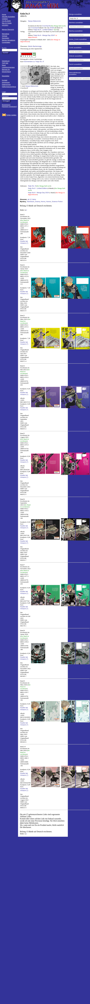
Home (4, 14)
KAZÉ (52, 28)
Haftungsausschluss (9, 87)
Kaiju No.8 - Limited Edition (43, 30)
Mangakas (5, 34)
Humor (48, 201)
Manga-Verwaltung (8, 40)
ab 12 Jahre (32, 199)
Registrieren (6, 105)
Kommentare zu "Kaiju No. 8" (34, 61)
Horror (43, 201)
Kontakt (4, 80)
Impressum (6, 82)
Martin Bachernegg (34, 46)
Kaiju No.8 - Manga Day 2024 (44, 35)
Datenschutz (6, 84)
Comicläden (6, 42)
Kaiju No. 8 (32, 186)
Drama (37, 201)
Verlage (4, 36)
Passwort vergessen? (9, 106)
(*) (27, 243)
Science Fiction (57, 201)
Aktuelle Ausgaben (8, 17)
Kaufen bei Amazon (24, 242)
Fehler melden (11, 115)
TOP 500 (5, 63)
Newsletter (5, 76)
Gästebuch (5, 61)
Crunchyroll (46, 26)
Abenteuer (30, 201)
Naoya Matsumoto (34, 21)
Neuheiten (5, 38)
